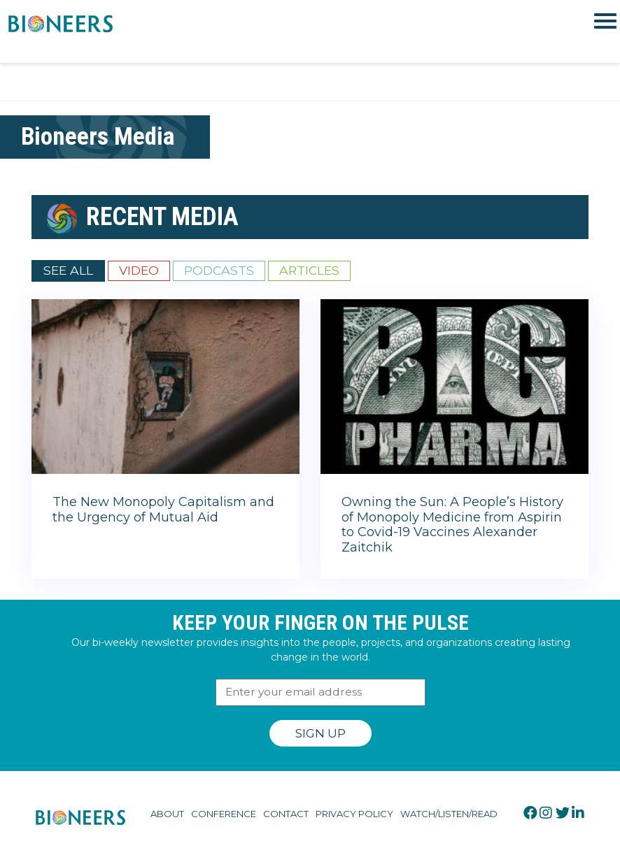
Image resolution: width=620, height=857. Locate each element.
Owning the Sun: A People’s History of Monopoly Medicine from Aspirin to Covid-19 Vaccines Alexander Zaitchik (452, 524)
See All (68, 270)
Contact (286, 813)
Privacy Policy (354, 813)
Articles (309, 270)
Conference (223, 813)
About (167, 813)
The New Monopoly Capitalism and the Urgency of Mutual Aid (163, 509)
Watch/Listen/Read (449, 813)
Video (139, 270)
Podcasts (219, 270)
